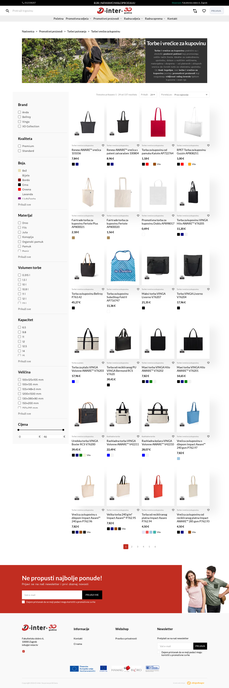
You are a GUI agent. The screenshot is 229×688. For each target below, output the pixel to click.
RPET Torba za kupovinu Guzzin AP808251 (191, 151)
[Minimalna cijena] (28, 437)
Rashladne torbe (113, 436)
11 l (22, 294)
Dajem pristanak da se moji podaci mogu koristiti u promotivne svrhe (58, 602)
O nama (78, 643)
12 (21, 341)
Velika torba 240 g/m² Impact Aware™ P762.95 (121, 516)
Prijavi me (92, 594)
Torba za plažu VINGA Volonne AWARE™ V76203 (88, 369)
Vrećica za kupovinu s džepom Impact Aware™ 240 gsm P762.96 (86, 518)
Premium (26, 146)
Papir (23, 251)
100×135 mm (28, 384)
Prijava (200, 645)
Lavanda (25, 194)
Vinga (23, 121)
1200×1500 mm (29, 393)
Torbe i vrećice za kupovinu (83, 145)
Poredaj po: (166, 94)
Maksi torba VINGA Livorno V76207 (154, 295)
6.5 (22, 327)
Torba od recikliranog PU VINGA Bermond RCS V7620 (121, 371)
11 (21, 337)
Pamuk (24, 246)
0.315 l (24, 275)
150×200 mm (28, 403)
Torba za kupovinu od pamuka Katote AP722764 (157, 151)
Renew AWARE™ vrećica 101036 (86, 151)
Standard (26, 151)
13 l (22, 303)
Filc (22, 227)
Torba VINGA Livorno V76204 (190, 295)
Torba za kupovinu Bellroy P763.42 (87, 295)
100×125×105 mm (31, 379)
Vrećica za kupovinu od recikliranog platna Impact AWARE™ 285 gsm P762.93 (193, 518)
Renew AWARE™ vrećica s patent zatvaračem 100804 (123, 151)
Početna (52, 22)
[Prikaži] (152, 94)
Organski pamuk (30, 241)
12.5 (22, 346)
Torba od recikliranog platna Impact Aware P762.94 (154, 518)
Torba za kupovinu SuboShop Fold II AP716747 (117, 297)
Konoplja (26, 237)
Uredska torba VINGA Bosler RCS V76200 (85, 442)
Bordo (24, 180)
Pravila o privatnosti (126, 638)
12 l (22, 298)
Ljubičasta (27, 199)
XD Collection (28, 126)
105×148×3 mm (29, 389)
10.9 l (23, 289)
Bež (22, 170)
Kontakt (179, 22)
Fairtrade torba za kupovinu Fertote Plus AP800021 (85, 223)
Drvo (23, 223)
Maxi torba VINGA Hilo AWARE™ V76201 (191, 369)
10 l (22, 284)
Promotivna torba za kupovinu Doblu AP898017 (158, 221)
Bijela (23, 175)
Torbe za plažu (77, 363)
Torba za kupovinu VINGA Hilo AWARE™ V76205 (192, 221)
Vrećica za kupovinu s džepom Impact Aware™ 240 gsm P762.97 (191, 444)
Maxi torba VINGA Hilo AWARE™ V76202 (156, 369)
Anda (23, 112)
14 (21, 351)
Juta (23, 232)
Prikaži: (144, 94)
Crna (23, 185)
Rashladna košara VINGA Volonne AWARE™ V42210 (158, 442)
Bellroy (24, 117)
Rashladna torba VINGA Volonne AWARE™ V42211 (123, 442)
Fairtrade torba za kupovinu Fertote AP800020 (117, 223)
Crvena (24, 189)
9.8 (22, 332)
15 (21, 355)
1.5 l (22, 280)
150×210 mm (28, 408)
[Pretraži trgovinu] (24, 12)
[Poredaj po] (191, 94)
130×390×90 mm (31, 398)
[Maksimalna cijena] (53, 437)
